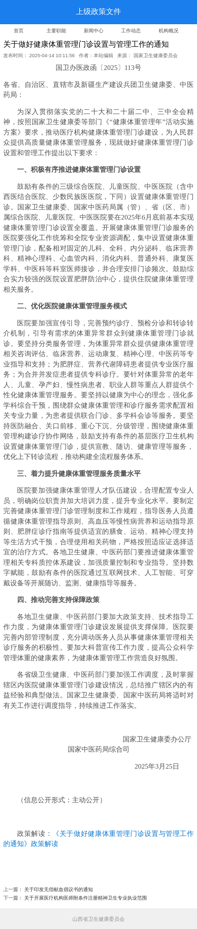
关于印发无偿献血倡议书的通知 (58, 889)
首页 (19, 30)
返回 (18, 12)
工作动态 (131, 30)
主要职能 (56, 30)
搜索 (150, 12)
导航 (179, 12)
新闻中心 (93, 30)
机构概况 (168, 30)
